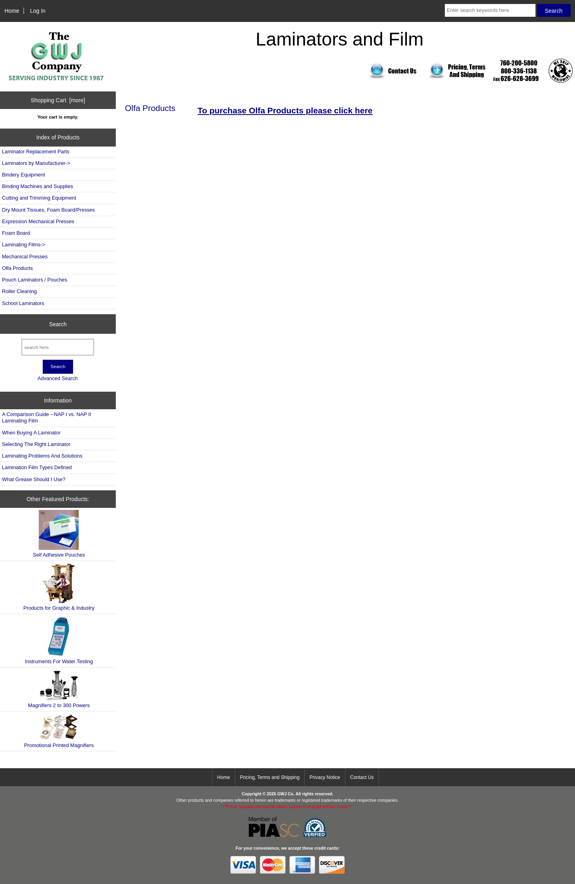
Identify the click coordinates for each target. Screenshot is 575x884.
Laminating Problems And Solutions (42, 456)
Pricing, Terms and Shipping (269, 777)
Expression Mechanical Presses (38, 221)
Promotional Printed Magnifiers (58, 731)
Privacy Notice (324, 777)
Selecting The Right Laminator (36, 444)
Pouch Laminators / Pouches (34, 280)
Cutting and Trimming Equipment (39, 198)
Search (58, 324)
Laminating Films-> (23, 245)
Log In (38, 11)
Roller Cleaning (19, 291)
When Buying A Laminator (31, 433)
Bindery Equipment (23, 175)
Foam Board (16, 233)
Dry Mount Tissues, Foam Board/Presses (48, 210)
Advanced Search (58, 378)
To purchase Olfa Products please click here (285, 110)
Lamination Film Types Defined (37, 467)
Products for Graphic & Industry (59, 587)
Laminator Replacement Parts (35, 152)
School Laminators (23, 303)
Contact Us (362, 777)
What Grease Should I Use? (33, 479)
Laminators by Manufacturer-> (36, 163)
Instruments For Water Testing (59, 640)
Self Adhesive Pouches (59, 533)
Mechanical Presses (25, 257)
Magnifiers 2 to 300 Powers (59, 689)
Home (11, 11)
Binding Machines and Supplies (37, 186)
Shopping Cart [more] (58, 100)
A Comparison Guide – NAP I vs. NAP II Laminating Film (46, 417)
